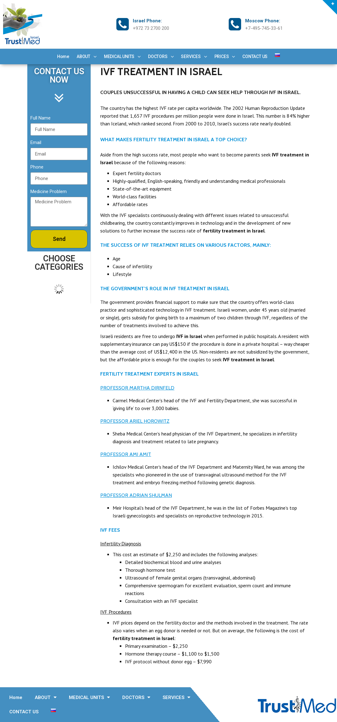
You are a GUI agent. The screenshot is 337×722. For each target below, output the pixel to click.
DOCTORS (160, 56)
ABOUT (87, 56)
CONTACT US (254, 56)
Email (35, 142)
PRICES (224, 56)
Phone (36, 167)
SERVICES (194, 56)
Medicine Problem (48, 191)
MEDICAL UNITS (122, 56)
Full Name (40, 118)
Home (63, 56)
